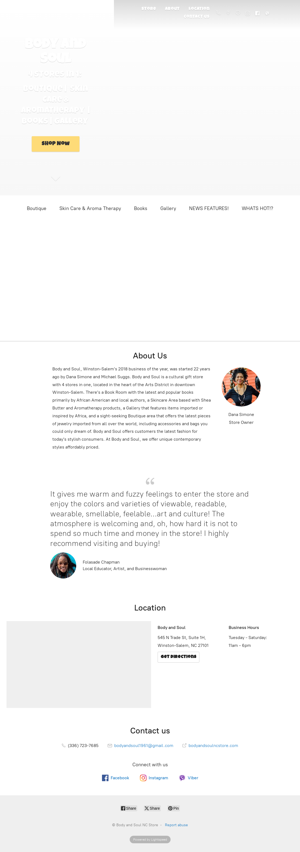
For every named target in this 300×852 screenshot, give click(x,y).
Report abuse (176, 825)
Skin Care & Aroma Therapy (90, 208)
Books (140, 208)
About (172, 9)
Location (199, 9)
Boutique (36, 208)
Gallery (168, 208)
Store (148, 9)
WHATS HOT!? (257, 208)
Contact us (196, 17)
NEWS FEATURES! (209, 208)
